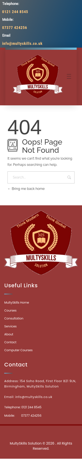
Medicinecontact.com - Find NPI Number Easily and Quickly (41, 431)
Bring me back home (26, 189)
